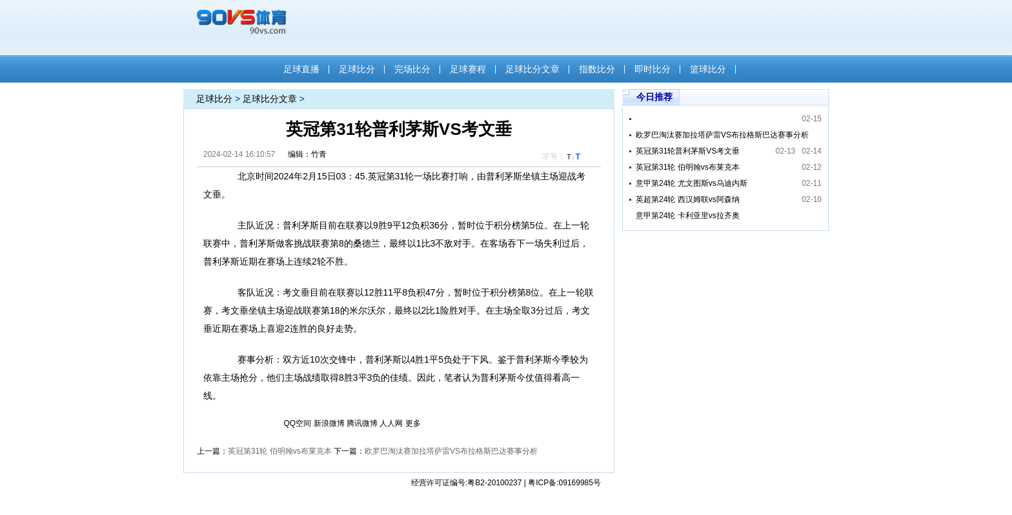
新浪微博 (329, 423)
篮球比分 (708, 69)
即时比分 (652, 69)
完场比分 (412, 69)
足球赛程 (468, 69)
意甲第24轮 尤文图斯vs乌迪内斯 (691, 183)
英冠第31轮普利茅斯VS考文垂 (688, 151)
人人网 (391, 423)
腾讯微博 (362, 423)
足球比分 (357, 69)
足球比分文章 (532, 69)
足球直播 (301, 69)
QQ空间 (298, 423)
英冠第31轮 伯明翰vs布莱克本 (280, 451)
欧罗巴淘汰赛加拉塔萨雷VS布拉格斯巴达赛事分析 (451, 451)
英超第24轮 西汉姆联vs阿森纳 (688, 199)
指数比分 (597, 69)
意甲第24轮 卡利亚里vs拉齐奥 (688, 215)
